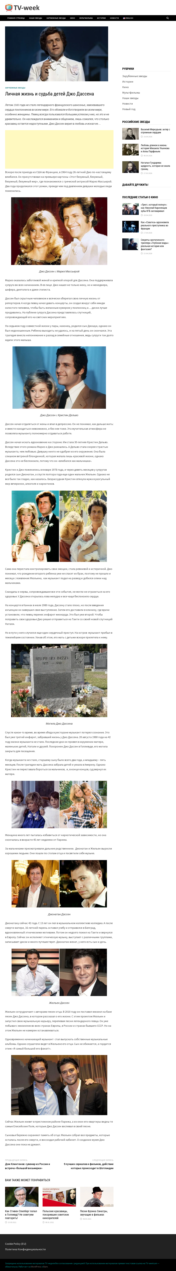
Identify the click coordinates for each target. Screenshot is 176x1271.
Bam (45, 1266)
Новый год (128, 109)
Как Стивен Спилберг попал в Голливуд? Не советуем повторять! (21, 1215)
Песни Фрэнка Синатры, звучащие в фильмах (94, 1213)
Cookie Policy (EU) (15, 1243)
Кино (72, 18)
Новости (114, 18)
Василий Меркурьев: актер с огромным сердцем (155, 131)
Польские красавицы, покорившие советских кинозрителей (56, 1215)
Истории (101, 18)
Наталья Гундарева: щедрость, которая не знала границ (155, 165)
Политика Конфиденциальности (25, 1249)
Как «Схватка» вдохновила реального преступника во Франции (155, 225)
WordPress (36, 1266)
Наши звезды (35, 18)
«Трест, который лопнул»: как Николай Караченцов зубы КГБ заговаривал (154, 207)
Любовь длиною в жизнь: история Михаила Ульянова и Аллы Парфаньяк (155, 148)
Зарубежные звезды (56, 18)
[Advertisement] (59, 149)
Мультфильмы (86, 18)
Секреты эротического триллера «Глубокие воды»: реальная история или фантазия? (155, 244)
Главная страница (16, 18)
